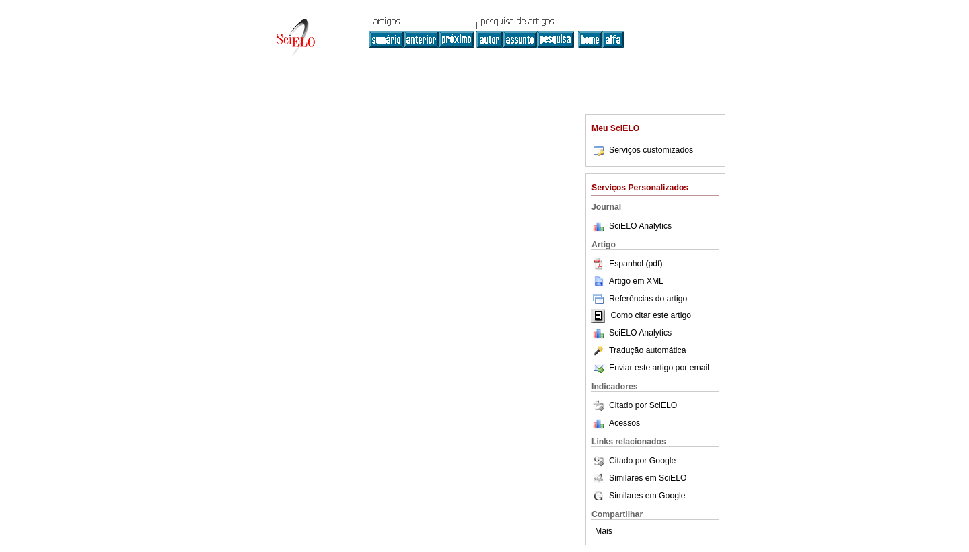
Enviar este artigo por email (650, 367)
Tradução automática (638, 350)
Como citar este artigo (650, 316)
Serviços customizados (642, 150)
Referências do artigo (639, 298)
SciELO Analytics (640, 226)
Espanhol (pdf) (627, 263)
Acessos (624, 423)
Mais (603, 531)
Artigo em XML (627, 281)
